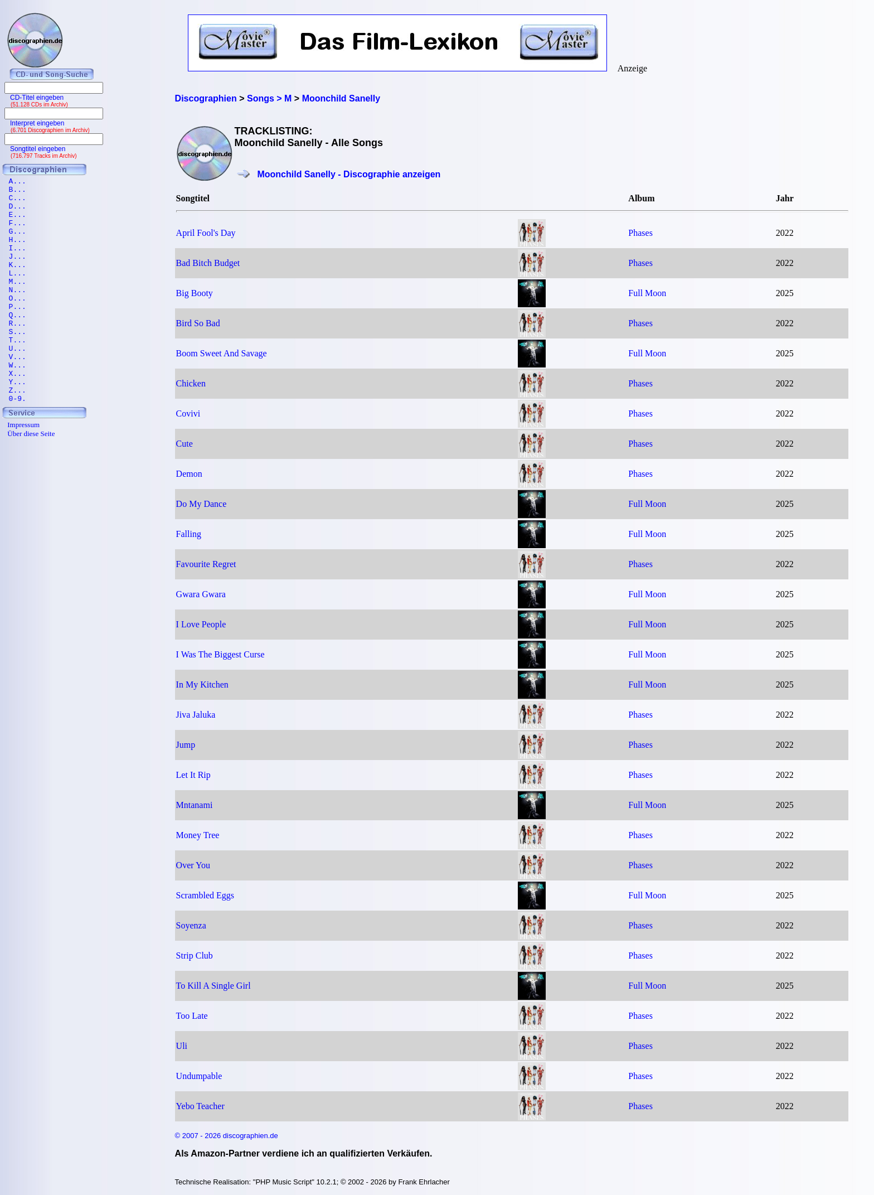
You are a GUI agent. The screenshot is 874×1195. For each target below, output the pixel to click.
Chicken (191, 383)
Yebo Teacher (200, 1106)
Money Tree (198, 835)
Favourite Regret (206, 564)
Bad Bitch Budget (208, 263)
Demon (189, 473)
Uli (181, 1046)
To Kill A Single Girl (213, 985)
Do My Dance (201, 504)
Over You (193, 865)
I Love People (201, 624)
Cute (184, 443)
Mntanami (194, 805)
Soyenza (191, 925)
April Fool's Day (206, 233)
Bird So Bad (198, 323)
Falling (188, 534)
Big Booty (194, 293)
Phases (640, 233)
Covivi (188, 413)
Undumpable (199, 1076)
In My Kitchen (202, 684)
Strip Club (194, 955)
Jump (186, 744)
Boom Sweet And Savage (221, 353)
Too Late (192, 1015)
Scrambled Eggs (205, 895)
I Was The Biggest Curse (220, 654)
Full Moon (647, 293)
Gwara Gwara (201, 594)
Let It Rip (193, 775)
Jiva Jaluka (196, 714)
